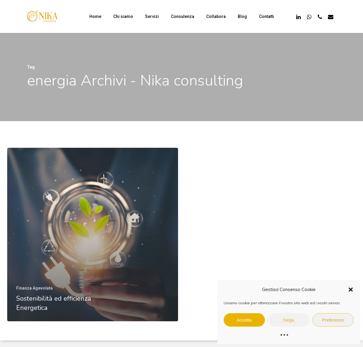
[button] (351, 290)
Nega (288, 319)
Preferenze (333, 319)
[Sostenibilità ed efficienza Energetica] (92, 234)
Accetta (244, 319)
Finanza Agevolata (34, 288)
